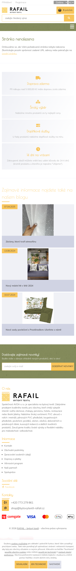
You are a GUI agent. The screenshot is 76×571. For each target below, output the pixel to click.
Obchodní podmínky (14, 450)
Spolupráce (9, 472)
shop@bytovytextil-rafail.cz (28, 508)
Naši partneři (10, 467)
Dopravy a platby (12, 459)
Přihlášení (7, 2)
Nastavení (54, 564)
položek (65, 10)
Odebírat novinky (62, 366)
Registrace (20, 2)
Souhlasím (21, 564)
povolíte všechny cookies (15, 552)
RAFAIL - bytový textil (28, 528)
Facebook (8, 487)
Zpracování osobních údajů (17, 454)
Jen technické (38, 564)
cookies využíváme (19, 543)
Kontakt (8, 445)
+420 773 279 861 (22, 502)
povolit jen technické (47, 552)
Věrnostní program (13, 463)
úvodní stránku (9, 53)
